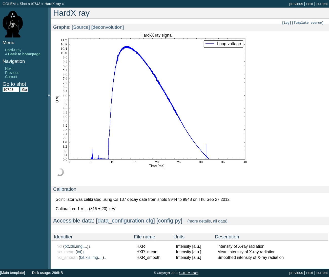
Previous (12, 73)
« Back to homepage (22, 54)
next (309, 4)
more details (200, 221)
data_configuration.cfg (125, 220)
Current (11, 77)
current (322, 4)
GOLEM (10, 4)
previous (296, 4)
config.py (169, 220)
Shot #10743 (30, 4)
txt (67, 246)
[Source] (81, 27)
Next (9, 69)
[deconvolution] (107, 27)
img (79, 246)
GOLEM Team (188, 273)
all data (219, 221)
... (85, 246)
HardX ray (53, 4)
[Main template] (12, 273)
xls (72, 246)
